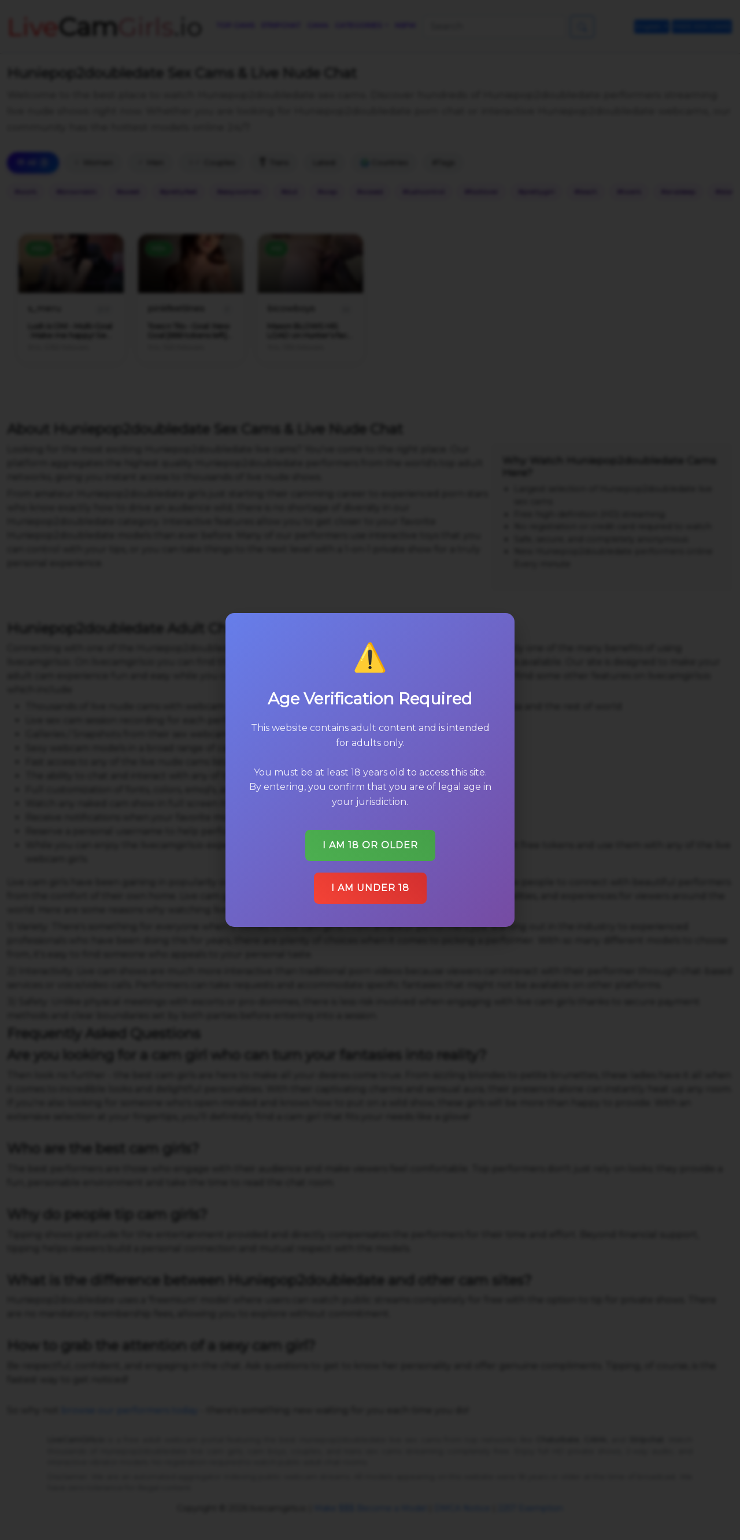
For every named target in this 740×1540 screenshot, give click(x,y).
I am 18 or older (370, 845)
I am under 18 (370, 887)
